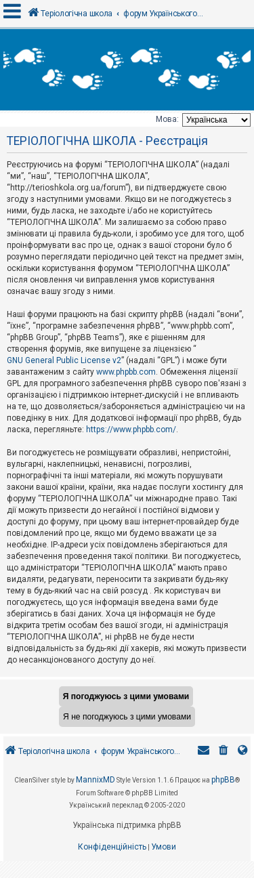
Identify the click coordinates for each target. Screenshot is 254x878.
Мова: (167, 119)
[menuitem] (223, 751)
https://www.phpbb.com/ (131, 429)
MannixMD (95, 780)
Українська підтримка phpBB (127, 825)
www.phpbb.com (126, 372)
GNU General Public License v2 (64, 360)
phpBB (223, 780)
